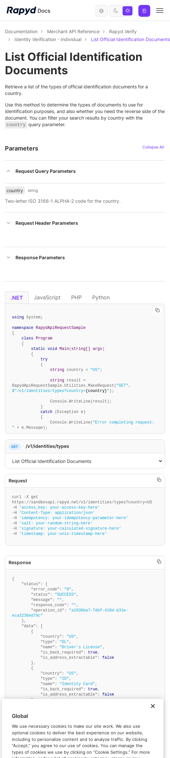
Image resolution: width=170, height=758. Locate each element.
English (101, 11)
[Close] (153, 726)
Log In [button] (144, 11)
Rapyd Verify (123, 31)
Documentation (21, 31)
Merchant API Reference (73, 31)
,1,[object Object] (85, 461)
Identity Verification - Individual (47, 39)
